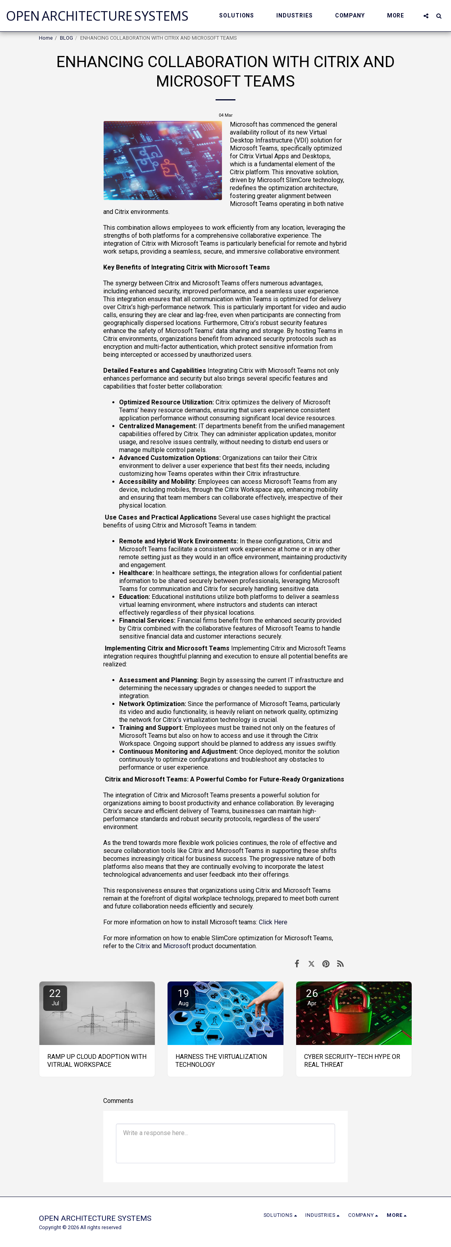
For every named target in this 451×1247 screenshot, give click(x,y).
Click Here (273, 922)
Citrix (143, 946)
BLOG (66, 38)
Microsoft (177, 946)
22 (55, 997)
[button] (240, 16)
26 (312, 997)
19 (183, 997)
